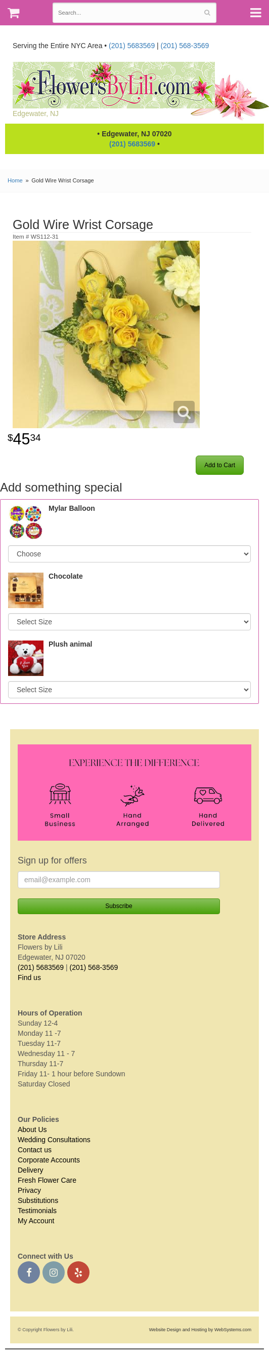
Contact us (35, 1150)
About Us (32, 1129)
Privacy (29, 1190)
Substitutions (38, 1200)
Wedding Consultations (54, 1140)
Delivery (30, 1170)
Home (15, 180)
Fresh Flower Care (47, 1180)
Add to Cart (219, 465)
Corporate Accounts (49, 1160)
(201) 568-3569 (185, 46)
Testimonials (37, 1211)
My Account (36, 1221)
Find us (29, 977)
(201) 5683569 (132, 46)
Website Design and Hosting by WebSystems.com (200, 1329)
